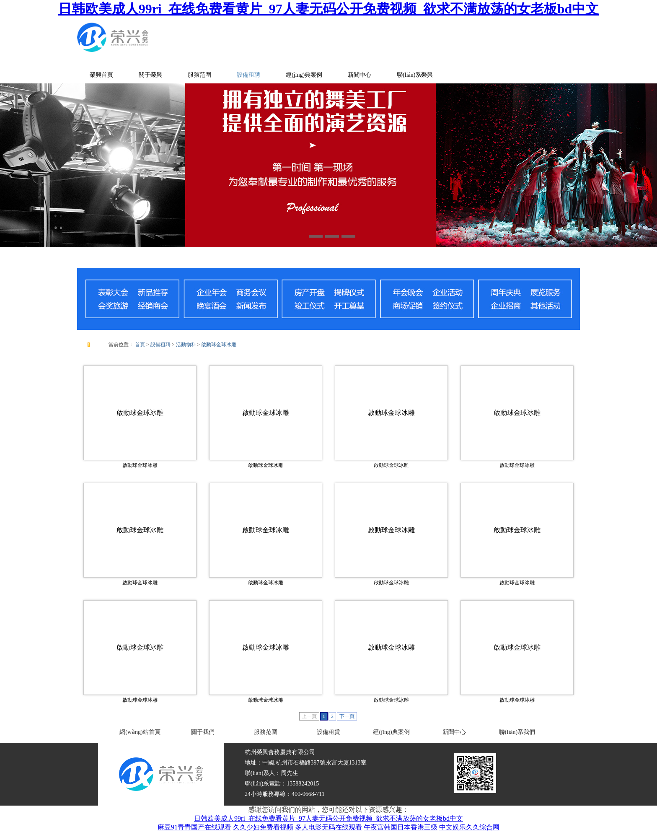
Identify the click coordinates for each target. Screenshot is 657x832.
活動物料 (186, 344)
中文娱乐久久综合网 (469, 827)
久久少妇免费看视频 (263, 827)
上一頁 (309, 716)
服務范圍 (199, 75)
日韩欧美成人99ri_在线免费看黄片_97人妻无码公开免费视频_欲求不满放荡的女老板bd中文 (328, 8)
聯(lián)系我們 (517, 732)
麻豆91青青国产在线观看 (194, 827)
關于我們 (203, 732)
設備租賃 (328, 732)
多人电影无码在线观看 (328, 827)
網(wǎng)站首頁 (139, 732)
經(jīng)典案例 (304, 75)
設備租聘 (248, 75)
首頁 (140, 344)
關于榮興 (150, 75)
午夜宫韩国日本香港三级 (400, 827)
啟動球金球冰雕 (218, 344)
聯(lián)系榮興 (415, 75)
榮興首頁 (101, 75)
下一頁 (346, 716)
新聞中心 (359, 75)
